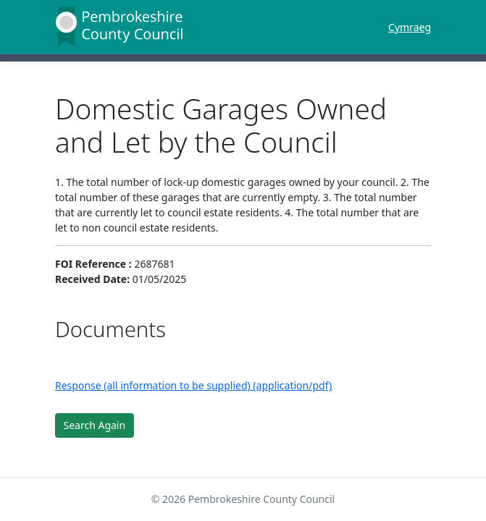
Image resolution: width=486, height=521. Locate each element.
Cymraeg (409, 27)
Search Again (95, 425)
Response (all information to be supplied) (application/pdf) (193, 385)
